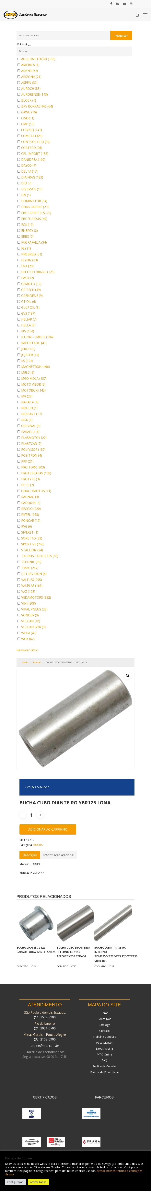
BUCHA (37, 662)
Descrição (30, 855)
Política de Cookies (104, 1066)
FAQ (104, 1060)
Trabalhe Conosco (104, 1037)
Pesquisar (121, 35)
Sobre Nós (104, 1019)
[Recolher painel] (29, 45)
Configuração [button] (15, 1182)
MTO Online (104, 1054)
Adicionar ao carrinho (47, 829)
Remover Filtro (27, 650)
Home (104, 1013)
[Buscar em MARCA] (74, 51)
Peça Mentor (104, 1042)
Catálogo (104, 1025)
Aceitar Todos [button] (38, 1182)
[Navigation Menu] (145, 15)
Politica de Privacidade (104, 1072)
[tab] (29, 855)
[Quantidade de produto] (31, 814)
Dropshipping (104, 1048)
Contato (104, 1031)
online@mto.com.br (45, 1045)
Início (25, 662)
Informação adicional (58, 855)
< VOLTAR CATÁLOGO (37, 787)
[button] (127, 675)
